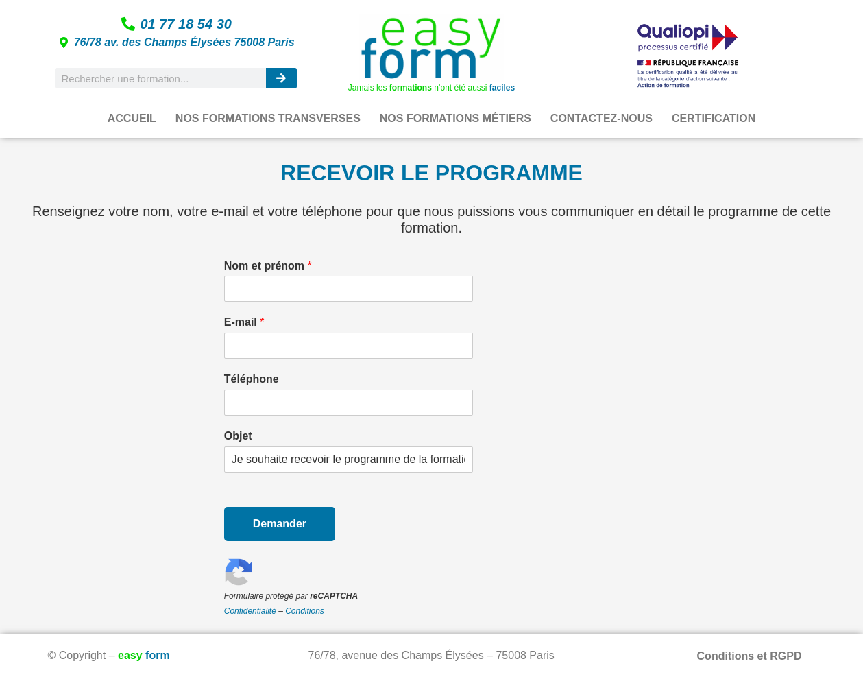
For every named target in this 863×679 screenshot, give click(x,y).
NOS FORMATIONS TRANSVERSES (268, 118)
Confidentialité (250, 611)
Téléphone (251, 379)
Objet (238, 436)
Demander (279, 523)
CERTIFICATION (713, 118)
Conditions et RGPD (749, 656)
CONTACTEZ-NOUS (601, 118)
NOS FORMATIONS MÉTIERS (455, 118)
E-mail (244, 322)
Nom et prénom (268, 266)
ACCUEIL (132, 118)
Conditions (304, 611)
